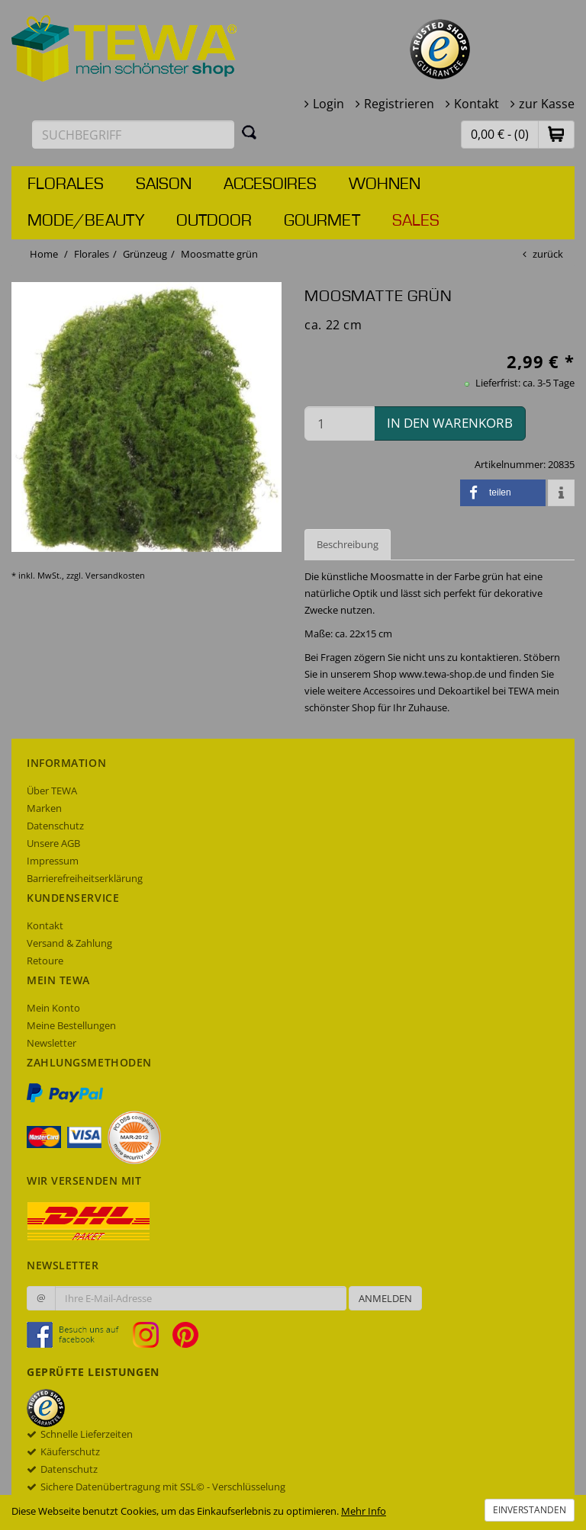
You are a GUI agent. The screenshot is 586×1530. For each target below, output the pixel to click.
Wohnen (384, 184)
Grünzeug (145, 254)
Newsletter (51, 1043)
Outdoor (214, 221)
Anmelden (385, 1298)
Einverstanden (529, 1509)
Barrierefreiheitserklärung (85, 878)
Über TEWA (52, 790)
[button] (556, 134)
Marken (44, 808)
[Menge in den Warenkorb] (339, 423)
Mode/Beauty (85, 221)
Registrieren (399, 103)
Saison (164, 184)
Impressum (53, 861)
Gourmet (322, 221)
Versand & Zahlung (69, 943)
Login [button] (328, 103)
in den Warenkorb (450, 422)
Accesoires (270, 184)
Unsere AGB (53, 843)
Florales (65, 184)
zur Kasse (547, 103)
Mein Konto (53, 1008)
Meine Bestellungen (71, 1025)
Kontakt (476, 103)
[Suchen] (249, 131)
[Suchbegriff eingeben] (133, 134)
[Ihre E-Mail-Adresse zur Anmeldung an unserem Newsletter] (200, 1298)
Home (44, 254)
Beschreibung (347, 544)
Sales (416, 221)
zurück (548, 254)
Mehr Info (363, 1511)
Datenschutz (55, 825)
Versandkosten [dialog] (115, 575)
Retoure (45, 960)
